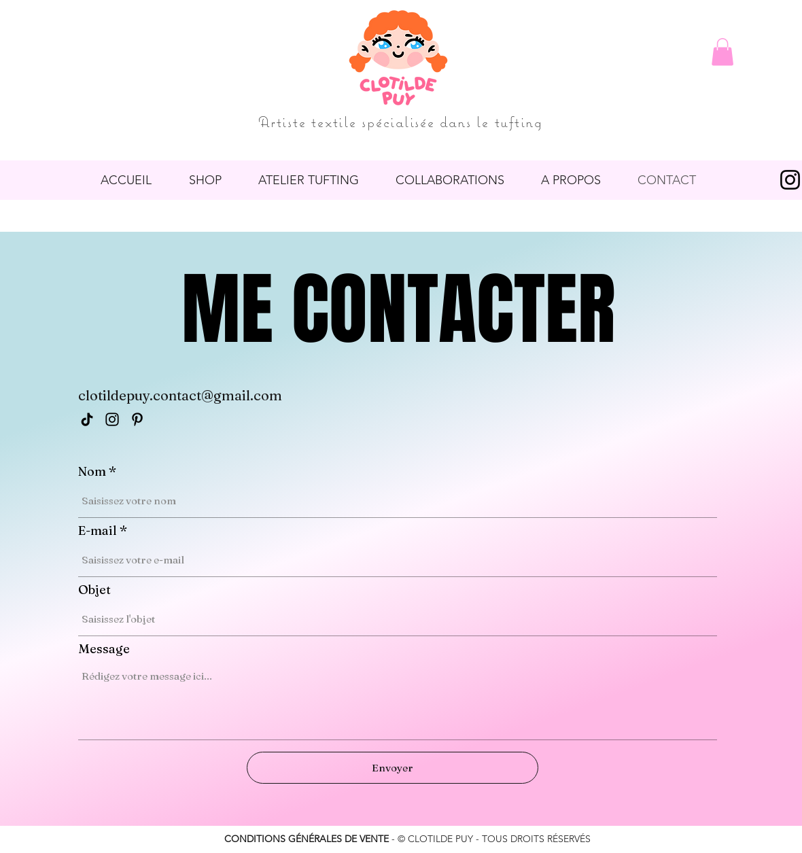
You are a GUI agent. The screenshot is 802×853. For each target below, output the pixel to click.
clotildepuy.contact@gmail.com (180, 395)
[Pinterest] (137, 419)
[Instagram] (112, 419)
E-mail (97, 531)
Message (104, 649)
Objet (94, 590)
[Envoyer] (392, 768)
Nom (92, 472)
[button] (722, 52)
